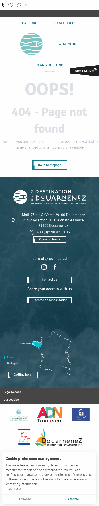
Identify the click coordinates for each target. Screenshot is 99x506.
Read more (13, 488)
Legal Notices (12, 392)
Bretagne (12, 363)
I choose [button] (25, 499)
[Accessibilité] (3, 5)
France (11, 357)
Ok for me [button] (72, 499)
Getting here (23, 375)
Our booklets (12, 399)
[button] (19, 5)
